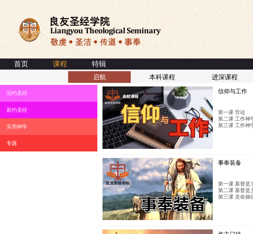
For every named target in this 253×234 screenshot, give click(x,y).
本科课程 (162, 77)
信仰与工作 (232, 91)
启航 (99, 77)
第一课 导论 (231, 112)
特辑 (99, 64)
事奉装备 (229, 163)
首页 (21, 64)
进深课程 (225, 77)
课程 (60, 64)
